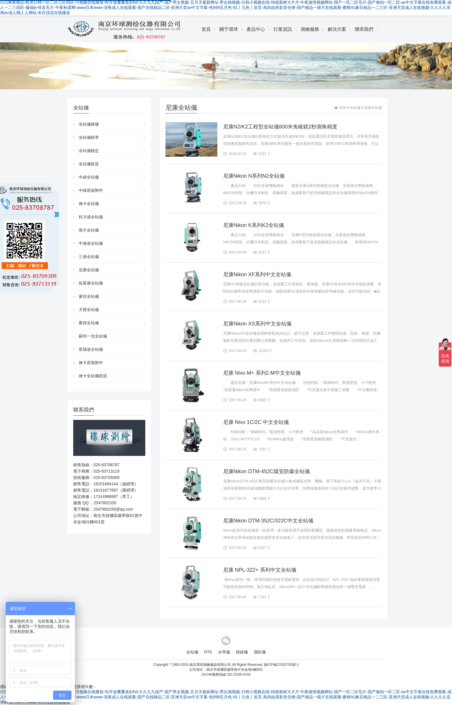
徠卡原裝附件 (91, 362)
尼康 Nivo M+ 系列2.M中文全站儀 (262, 373)
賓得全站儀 (89, 323)
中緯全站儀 (89, 177)
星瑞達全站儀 (91, 349)
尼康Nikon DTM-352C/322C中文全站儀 (268, 521)
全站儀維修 (89, 124)
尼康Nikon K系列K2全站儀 (253, 225)
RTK (208, 652)
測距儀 (260, 652)
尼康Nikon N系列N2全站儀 (254, 176)
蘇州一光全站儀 (93, 336)
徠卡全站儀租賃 (93, 376)
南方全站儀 (89, 230)
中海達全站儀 (91, 243)
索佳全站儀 (89, 296)
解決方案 (337, 29)
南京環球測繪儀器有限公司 (210, 665)
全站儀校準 (89, 137)
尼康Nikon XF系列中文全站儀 (257, 274)
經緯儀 (242, 652)
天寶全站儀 (89, 309)
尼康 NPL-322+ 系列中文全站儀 (259, 570)
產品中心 (255, 29)
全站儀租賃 (89, 164)
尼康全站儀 (89, 270)
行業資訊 (283, 29)
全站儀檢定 (89, 150)
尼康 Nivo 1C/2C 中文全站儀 (256, 422)
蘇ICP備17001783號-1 (281, 665)
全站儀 (355, 108)
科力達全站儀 (91, 217)
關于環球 (228, 29)
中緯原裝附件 (91, 190)
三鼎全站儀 (89, 256)
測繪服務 (310, 29)
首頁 (206, 29)
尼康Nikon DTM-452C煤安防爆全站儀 (266, 471)
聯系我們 (364, 29)
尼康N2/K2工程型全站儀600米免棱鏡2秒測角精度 (280, 127)
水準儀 (224, 652)
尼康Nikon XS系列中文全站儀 (257, 324)
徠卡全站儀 (89, 203)
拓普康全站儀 (91, 283)
